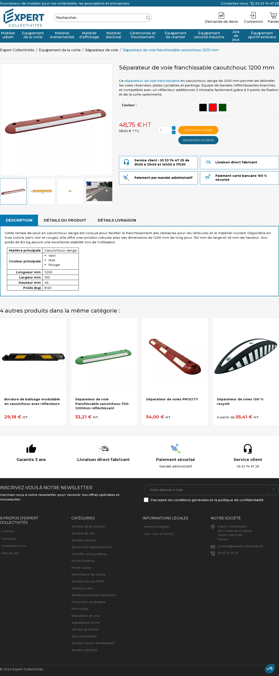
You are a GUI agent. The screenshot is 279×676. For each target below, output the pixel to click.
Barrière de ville (82, 533)
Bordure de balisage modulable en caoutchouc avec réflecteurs (32, 401)
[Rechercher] (103, 18)
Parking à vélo (82, 588)
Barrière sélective (84, 650)
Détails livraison (117, 220)
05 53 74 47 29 (267, 3)
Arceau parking (82, 561)
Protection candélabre (88, 602)
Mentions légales (157, 527)
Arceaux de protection (88, 526)
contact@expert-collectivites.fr (240, 546)
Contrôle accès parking (89, 554)
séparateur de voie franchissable (152, 81)
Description (19, 220)
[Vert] (222, 107)
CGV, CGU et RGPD (159, 534)
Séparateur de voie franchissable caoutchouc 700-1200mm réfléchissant (102, 403)
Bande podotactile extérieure (93, 595)
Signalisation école (85, 623)
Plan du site (10, 553)
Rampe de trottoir (85, 629)
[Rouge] (213, 107)
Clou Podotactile (84, 636)
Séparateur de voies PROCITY (172, 399)
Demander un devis (198, 140)
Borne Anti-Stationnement (91, 547)
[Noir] (203, 107)
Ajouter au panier (198, 130)
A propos (8, 538)
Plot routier (80, 609)
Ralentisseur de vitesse (88, 574)
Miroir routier (81, 568)
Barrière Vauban (83, 540)
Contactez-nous (13, 546)
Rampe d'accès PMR (87, 581)
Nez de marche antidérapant (93, 643)
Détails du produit (65, 220)
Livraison (7, 531)
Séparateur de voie (85, 616)
